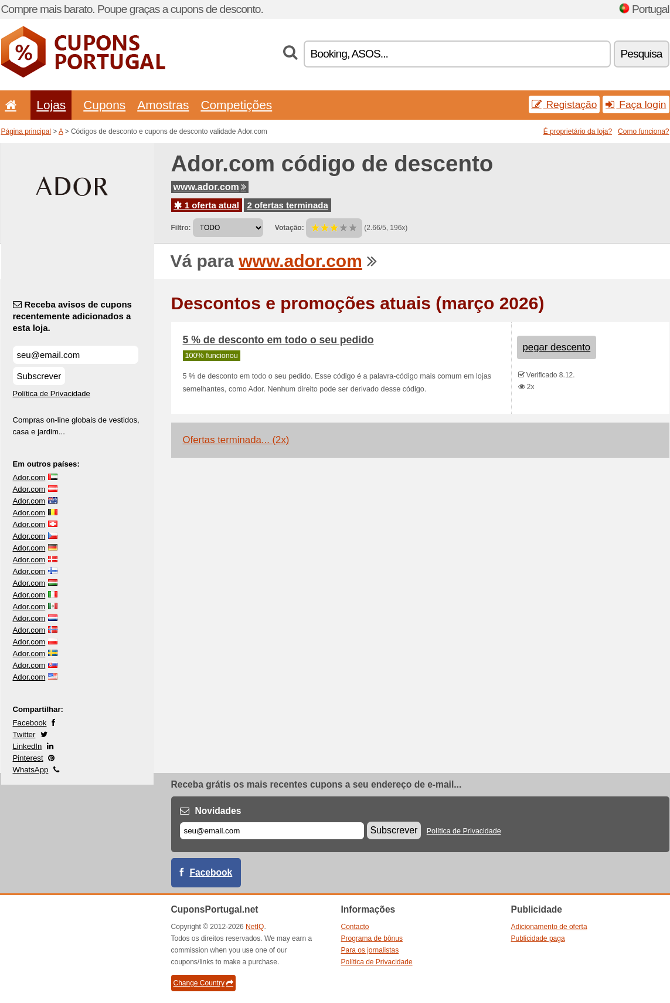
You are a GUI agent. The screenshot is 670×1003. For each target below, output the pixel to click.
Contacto (355, 927)
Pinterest (28, 758)
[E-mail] (272, 830)
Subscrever (39, 376)
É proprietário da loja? (577, 131)
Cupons (104, 105)
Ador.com (29, 477)
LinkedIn (27, 746)
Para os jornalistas (370, 950)
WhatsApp (31, 769)
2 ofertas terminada (287, 205)
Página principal (26, 131)
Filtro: (181, 228)
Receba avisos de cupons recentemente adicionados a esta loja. (72, 316)
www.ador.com (210, 187)
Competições (236, 105)
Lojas (51, 105)
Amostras (163, 105)
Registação (564, 104)
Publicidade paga (538, 938)
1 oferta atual (207, 205)
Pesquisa (641, 54)
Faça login (636, 104)
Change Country (203, 983)
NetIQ (255, 927)
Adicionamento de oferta (549, 927)
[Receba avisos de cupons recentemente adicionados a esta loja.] (75, 355)
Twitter (24, 734)
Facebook (30, 722)
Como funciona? (643, 131)
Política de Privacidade (51, 393)
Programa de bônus (372, 938)
